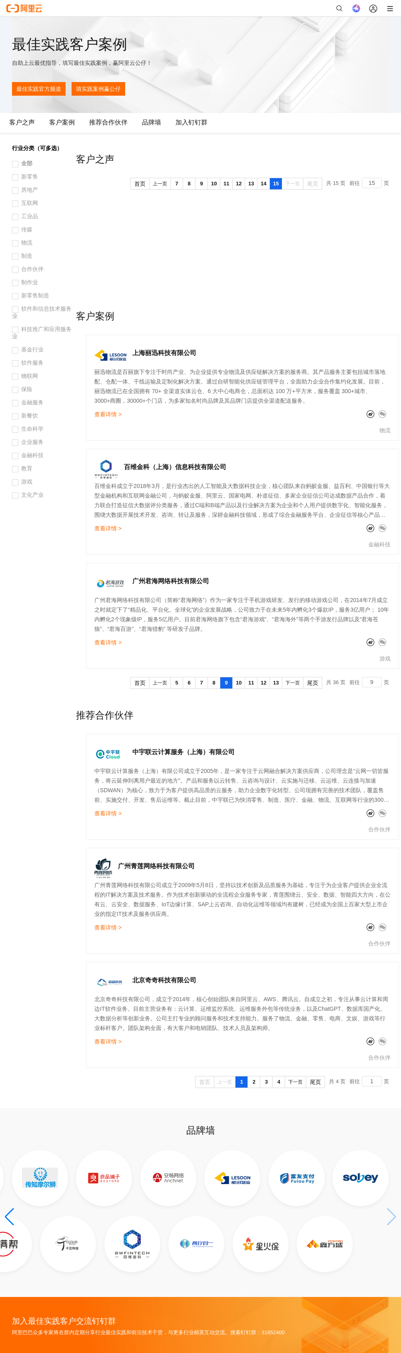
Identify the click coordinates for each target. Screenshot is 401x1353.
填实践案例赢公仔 (98, 89)
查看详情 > (108, 414)
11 (226, 184)
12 (238, 184)
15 (276, 184)
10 (214, 184)
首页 (140, 184)
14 (263, 184)
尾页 (312, 184)
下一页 (292, 184)
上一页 (160, 184)
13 (251, 184)
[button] (9, 1217)
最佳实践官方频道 (38, 89)
